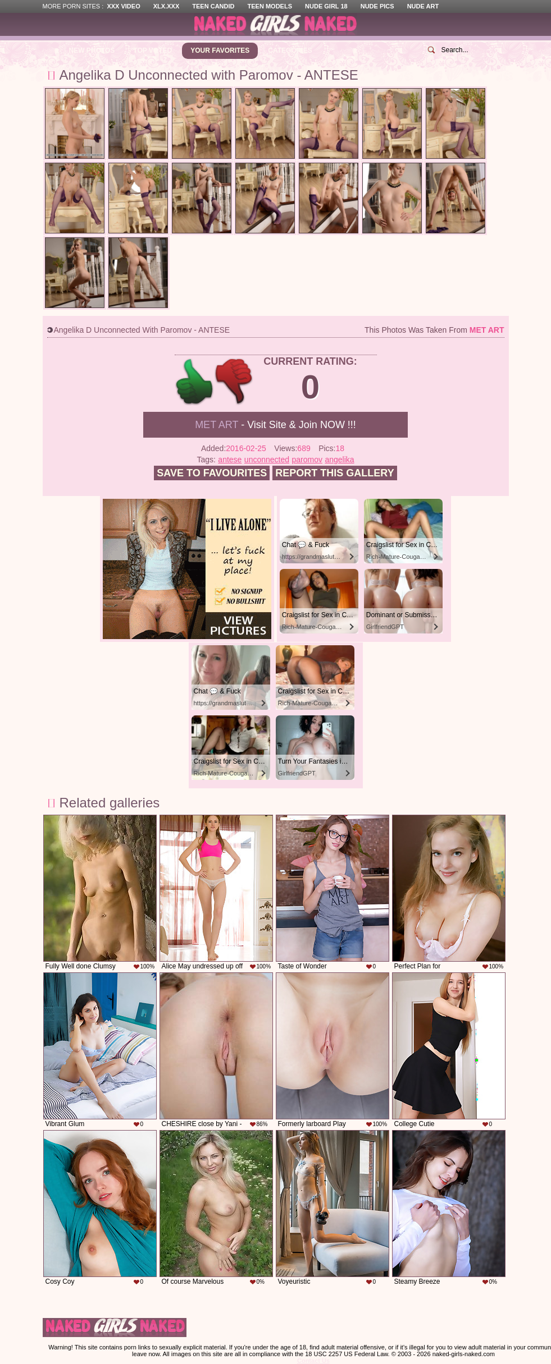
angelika (339, 459)
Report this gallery (334, 473)
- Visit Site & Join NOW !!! (275, 424)
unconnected (266, 459)
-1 (234, 382)
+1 (195, 382)
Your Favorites (219, 50)
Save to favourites (212, 473)
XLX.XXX (166, 6)
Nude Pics (377, 6)
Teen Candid (213, 6)
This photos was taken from (434, 329)
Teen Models (270, 6)
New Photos (92, 50)
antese (230, 459)
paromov (307, 459)
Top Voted (152, 50)
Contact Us (313, 1360)
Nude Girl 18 (326, 6)
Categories (290, 50)
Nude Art (423, 6)
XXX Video (123, 6)
